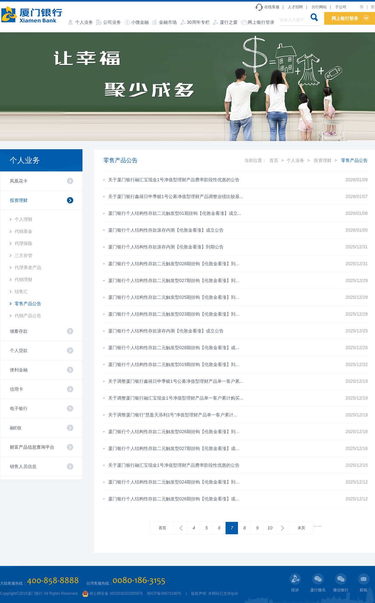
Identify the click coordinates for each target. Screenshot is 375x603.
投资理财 (323, 160)
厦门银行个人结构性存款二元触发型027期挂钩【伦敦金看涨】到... (173, 280)
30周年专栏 (198, 22)
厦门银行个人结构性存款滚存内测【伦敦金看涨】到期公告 (166, 246)
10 (270, 527)
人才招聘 (295, 7)
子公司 (340, 7)
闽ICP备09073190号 (164, 593)
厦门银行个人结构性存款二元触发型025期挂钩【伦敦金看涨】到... (173, 297)
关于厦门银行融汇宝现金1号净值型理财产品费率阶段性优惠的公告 (174, 179)
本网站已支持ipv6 (222, 593)
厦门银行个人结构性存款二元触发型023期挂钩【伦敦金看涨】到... (173, 314)
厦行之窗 (229, 22)
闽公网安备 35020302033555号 (112, 593)
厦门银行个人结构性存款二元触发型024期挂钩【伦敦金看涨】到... (173, 481)
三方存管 (23, 255)
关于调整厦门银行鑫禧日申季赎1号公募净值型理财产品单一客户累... (175, 381)
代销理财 (23, 279)
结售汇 (21, 291)
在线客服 (272, 7)
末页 (301, 528)
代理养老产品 (28, 267)
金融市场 (168, 22)
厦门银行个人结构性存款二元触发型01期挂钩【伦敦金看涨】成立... (174, 213)
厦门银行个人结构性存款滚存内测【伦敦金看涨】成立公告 (166, 230)
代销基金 (23, 231)
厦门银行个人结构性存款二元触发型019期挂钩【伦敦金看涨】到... (173, 364)
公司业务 (112, 22)
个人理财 (23, 219)
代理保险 (23, 243)
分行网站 (319, 7)
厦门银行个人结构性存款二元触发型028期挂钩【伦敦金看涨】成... (173, 347)
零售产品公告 (28, 303)
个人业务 (84, 22)
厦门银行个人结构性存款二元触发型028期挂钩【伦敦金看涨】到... (173, 263)
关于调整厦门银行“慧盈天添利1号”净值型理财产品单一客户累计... (172, 414)
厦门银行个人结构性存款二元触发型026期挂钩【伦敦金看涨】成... (173, 498)
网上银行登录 (261, 22)
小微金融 (140, 22)
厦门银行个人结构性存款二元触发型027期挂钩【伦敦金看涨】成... (173, 448)
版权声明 (198, 593)
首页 (273, 160)
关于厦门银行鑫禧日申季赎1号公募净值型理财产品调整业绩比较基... (175, 196)
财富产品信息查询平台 (32, 447)
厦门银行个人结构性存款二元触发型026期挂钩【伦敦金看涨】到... (173, 431)
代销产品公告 (28, 315)
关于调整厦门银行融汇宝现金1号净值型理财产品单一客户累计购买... (175, 398)
